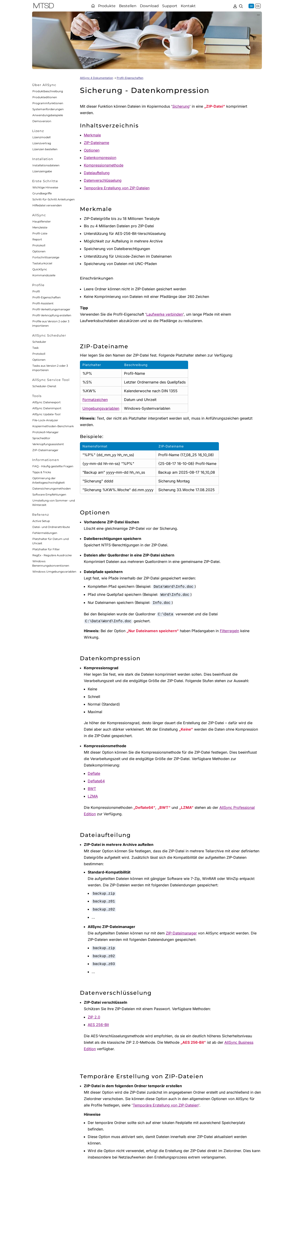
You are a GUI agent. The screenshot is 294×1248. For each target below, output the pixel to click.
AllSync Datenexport (46, 402)
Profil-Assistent (43, 303)
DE (251, 6)
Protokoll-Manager (45, 432)
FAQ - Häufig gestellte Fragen (52, 466)
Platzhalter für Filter (46, 549)
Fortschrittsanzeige (45, 257)
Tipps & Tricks (41, 472)
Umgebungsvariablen (100, 408)
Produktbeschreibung (47, 91)
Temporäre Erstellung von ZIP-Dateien (117, 188)
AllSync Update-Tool (46, 414)
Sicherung (180, 106)
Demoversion (41, 121)
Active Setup (41, 521)
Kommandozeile (43, 275)
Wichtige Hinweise (45, 187)
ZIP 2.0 (94, 1017)
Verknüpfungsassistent (48, 444)
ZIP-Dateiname (96, 142)
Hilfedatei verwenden (47, 205)
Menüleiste (39, 227)
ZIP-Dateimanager (45, 450)
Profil (36, 291)
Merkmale (92, 135)
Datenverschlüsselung (103, 180)
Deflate (94, 773)
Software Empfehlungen (49, 494)
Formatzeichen (95, 399)
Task (35, 347)
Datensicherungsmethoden (51, 488)
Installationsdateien (45, 165)
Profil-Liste (39, 233)
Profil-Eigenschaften (46, 297)
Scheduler (39, 341)
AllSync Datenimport (46, 408)
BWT (92, 788)
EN (258, 6)
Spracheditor (41, 438)
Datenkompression (100, 157)
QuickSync (39, 269)
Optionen (38, 251)
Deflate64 (96, 781)
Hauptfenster (41, 221)
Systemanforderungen (48, 109)
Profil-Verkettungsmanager (51, 309)
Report (37, 239)
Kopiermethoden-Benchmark (53, 426)
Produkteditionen (44, 97)
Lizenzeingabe (42, 171)
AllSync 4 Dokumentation (96, 78)
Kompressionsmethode (103, 165)
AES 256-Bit (98, 1024)
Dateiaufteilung (97, 172)
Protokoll (38, 245)
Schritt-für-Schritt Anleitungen (53, 199)
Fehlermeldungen (44, 533)
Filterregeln (229, 630)
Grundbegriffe (42, 193)
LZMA (93, 796)
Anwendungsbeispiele (47, 115)
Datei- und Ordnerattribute (51, 527)
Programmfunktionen (47, 103)
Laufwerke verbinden (164, 314)
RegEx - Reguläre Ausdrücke (52, 555)
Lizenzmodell (41, 137)
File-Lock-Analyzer (45, 420)
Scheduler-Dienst (44, 386)
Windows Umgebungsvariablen (54, 571)
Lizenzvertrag (41, 143)
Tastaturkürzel (42, 263)
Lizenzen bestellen (44, 149)
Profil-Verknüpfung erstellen (51, 315)
